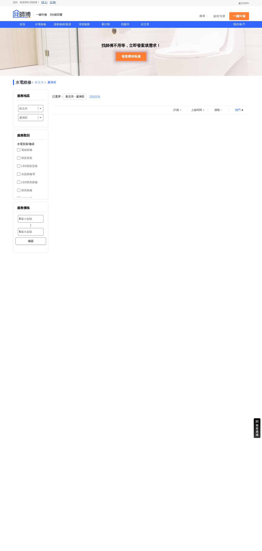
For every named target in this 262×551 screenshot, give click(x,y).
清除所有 (94, 96)
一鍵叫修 (239, 16)
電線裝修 (26, 149)
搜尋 (202, 16)
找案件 (125, 24)
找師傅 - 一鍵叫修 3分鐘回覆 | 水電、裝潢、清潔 (22, 14)
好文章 (145, 24)
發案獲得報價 (131, 56)
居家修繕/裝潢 (62, 24)
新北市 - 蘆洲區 (75, 96)
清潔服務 (84, 24)
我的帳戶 (239, 24)
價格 (217, 109)
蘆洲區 (51, 82)
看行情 (105, 24)
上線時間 (196, 109)
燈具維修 (26, 190)
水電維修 (40, 24)
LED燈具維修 (29, 182)
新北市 (39, 82)
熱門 (238, 109)
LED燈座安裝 (29, 166)
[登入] (44, 2)
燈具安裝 (26, 158)
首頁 (22, 24)
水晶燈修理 (28, 174)
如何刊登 (219, 16)
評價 (176, 109)
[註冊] (53, 2)
